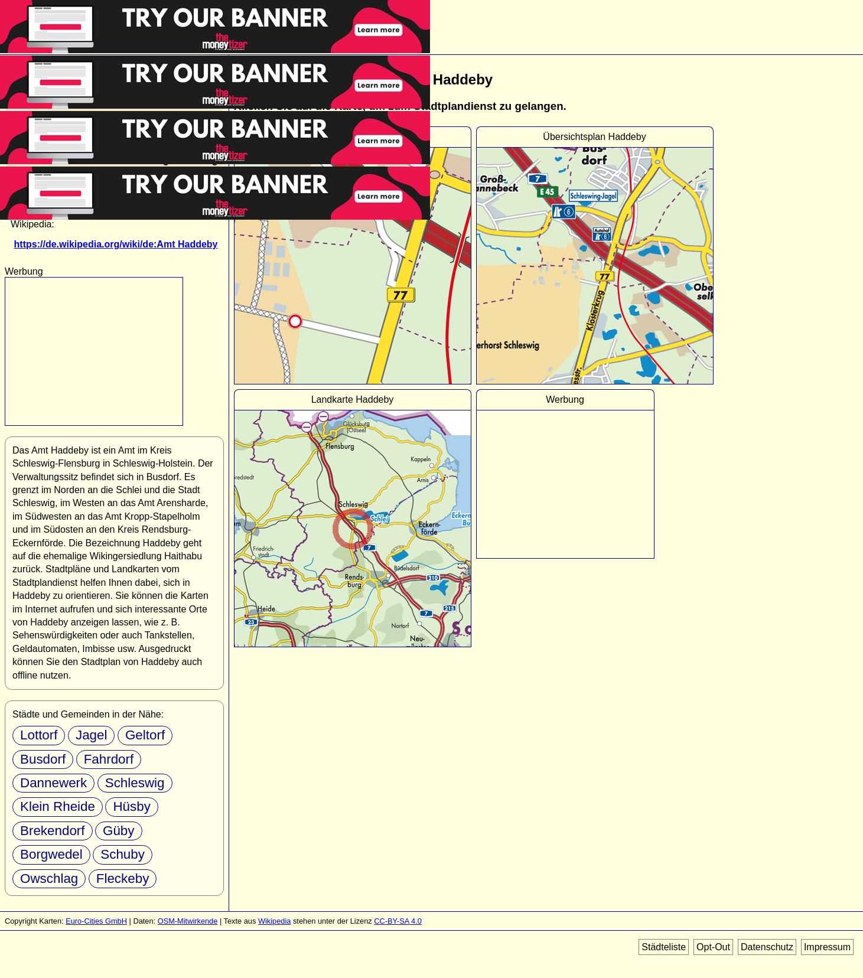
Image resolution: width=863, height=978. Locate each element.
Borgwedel (51, 854)
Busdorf (43, 759)
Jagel (92, 735)
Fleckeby (122, 878)
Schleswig (135, 782)
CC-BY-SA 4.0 (398, 921)
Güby (119, 830)
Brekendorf (52, 830)
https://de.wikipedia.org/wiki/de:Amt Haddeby (116, 244)
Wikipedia (274, 921)
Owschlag (49, 878)
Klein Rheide (57, 806)
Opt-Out (713, 947)
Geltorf (145, 735)
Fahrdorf (109, 759)
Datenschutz (767, 947)
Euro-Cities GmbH (96, 921)
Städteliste (663, 947)
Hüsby (131, 806)
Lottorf (38, 735)
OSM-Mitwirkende (188, 921)
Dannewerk (53, 782)
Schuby (122, 854)
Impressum (827, 947)
